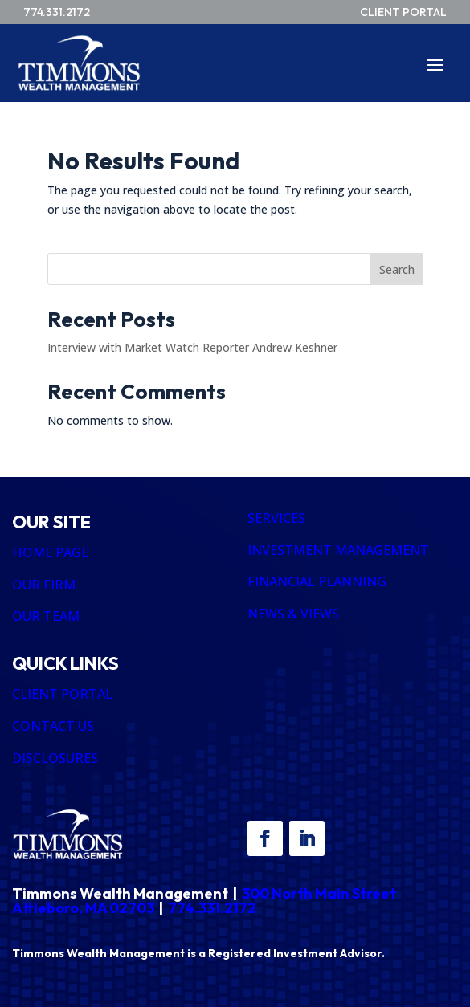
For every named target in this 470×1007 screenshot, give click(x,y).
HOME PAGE (50, 552)
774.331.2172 (212, 908)
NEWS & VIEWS (293, 613)
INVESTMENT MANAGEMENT (338, 550)
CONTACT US (53, 726)
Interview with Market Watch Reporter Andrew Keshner (192, 347)
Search (397, 269)
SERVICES (276, 518)
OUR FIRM (44, 584)
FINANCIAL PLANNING (316, 581)
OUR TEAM (46, 616)
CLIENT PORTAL (62, 694)
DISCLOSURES (55, 758)
